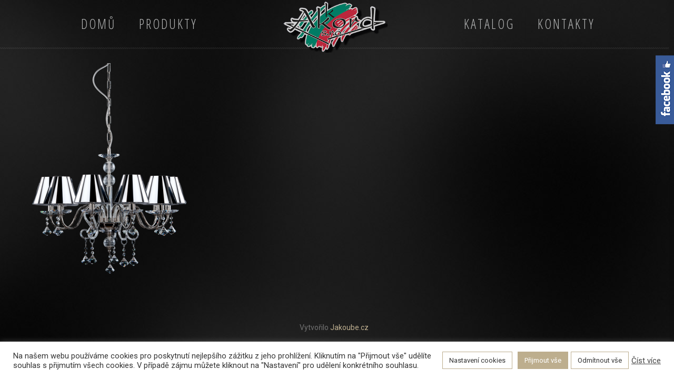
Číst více (646, 360)
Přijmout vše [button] (542, 360)
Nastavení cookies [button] (477, 360)
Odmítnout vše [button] (600, 360)
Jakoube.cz (349, 327)
